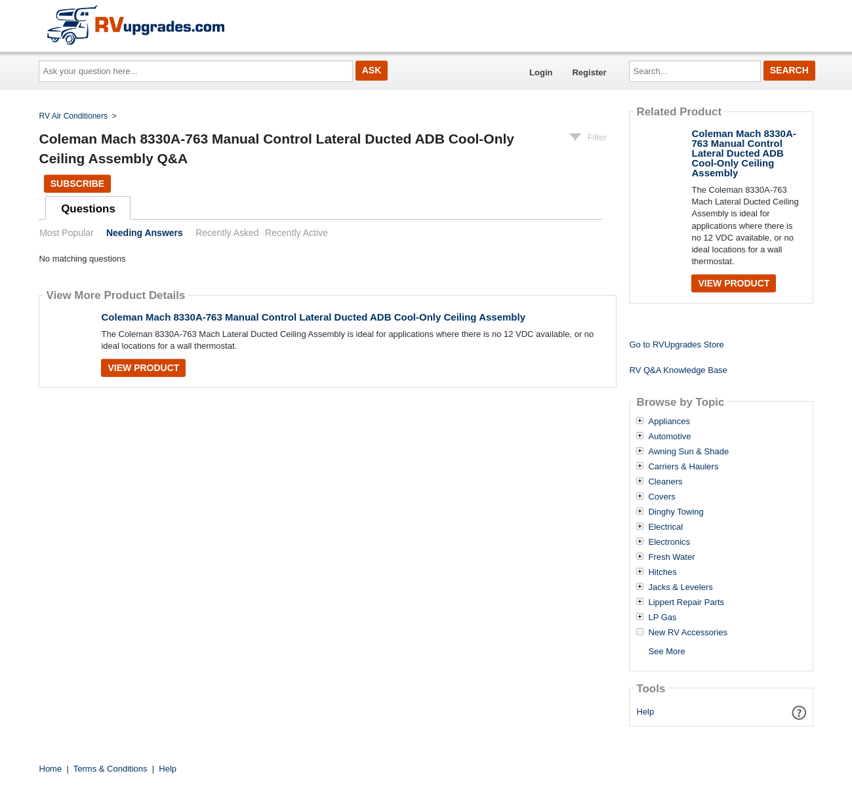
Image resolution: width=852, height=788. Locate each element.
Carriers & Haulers (683, 466)
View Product (143, 368)
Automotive (669, 436)
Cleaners (665, 481)
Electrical (665, 527)
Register (589, 72)
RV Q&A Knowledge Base (678, 370)
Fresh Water (671, 557)
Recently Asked (226, 232)
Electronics (669, 542)
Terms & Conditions (110, 769)
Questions (88, 209)
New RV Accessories (687, 632)
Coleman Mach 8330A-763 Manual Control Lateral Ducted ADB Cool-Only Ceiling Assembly (313, 317)
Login (540, 72)
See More (666, 651)
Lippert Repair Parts (686, 602)
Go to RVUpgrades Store (676, 344)
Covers (661, 497)
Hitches (662, 572)
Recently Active (296, 232)
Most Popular (66, 232)
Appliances (669, 421)
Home (50, 769)
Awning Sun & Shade (688, 451)
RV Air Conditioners (73, 116)
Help (646, 712)
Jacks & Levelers (680, 587)
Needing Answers (144, 232)
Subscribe (77, 183)
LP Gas (662, 617)
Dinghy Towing (675, 512)
